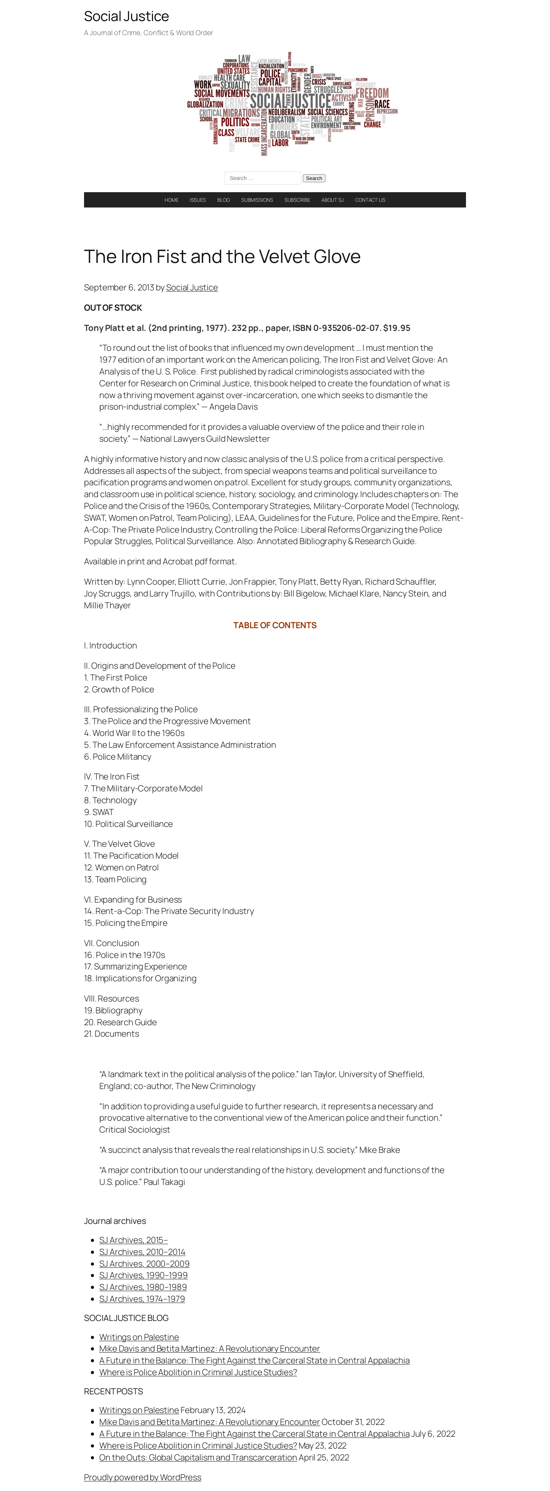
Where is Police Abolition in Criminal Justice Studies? (198, 1372)
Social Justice (126, 15)
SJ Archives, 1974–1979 (142, 1299)
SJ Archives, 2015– (133, 1240)
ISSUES (198, 199)
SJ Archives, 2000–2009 (144, 1263)
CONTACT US (370, 199)
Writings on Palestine (139, 1337)
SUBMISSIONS (257, 199)
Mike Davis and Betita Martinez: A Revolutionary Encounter (209, 1348)
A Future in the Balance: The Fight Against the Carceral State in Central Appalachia (254, 1360)
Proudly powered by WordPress (142, 1477)
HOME (171, 199)
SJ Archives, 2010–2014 (142, 1252)
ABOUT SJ (333, 199)
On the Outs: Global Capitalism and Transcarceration (198, 1457)
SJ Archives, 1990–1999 (143, 1275)
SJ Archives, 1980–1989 (143, 1287)
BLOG (223, 199)
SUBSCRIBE (297, 199)
